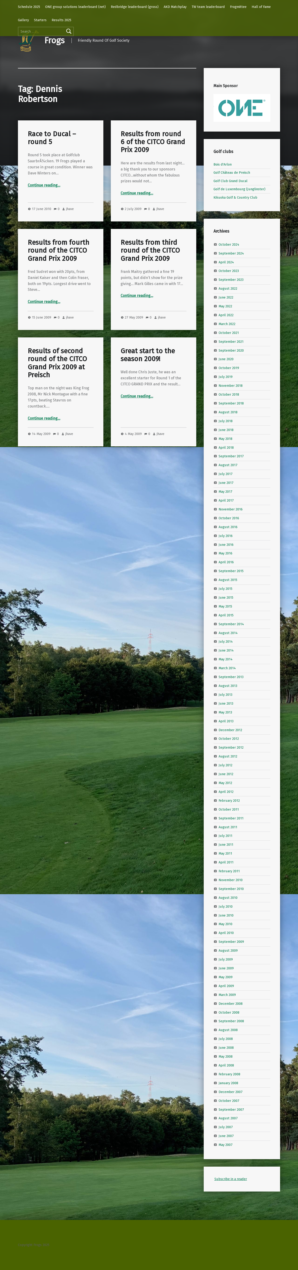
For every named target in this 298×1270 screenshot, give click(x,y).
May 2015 (225, 606)
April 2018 (226, 447)
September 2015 (231, 571)
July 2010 (226, 906)
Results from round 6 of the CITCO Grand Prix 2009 (153, 142)
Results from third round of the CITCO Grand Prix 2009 (150, 250)
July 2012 (225, 765)
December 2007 (231, 1092)
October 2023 (229, 271)
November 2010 (231, 880)
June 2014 (226, 650)
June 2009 (226, 968)
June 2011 (226, 844)
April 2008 (226, 1065)
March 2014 (227, 668)
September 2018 (231, 403)
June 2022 (226, 297)
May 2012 (225, 783)
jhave (70, 209)
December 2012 (230, 730)
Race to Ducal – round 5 (52, 138)
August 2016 (228, 527)
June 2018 (226, 430)
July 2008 (226, 1039)
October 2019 (229, 368)
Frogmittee (238, 7)
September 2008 (231, 1021)
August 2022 (228, 288)
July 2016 (226, 535)
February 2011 (229, 871)
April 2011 (226, 862)
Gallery (23, 20)
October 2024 (229, 244)
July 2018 (226, 421)
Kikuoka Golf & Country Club (235, 197)
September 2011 (231, 818)
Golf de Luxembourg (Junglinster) (239, 189)
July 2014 (226, 641)
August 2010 (228, 898)
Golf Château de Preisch (231, 172)
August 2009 (228, 950)
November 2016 (231, 509)
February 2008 (229, 1074)
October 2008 (229, 1012)
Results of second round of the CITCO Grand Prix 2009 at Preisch (57, 363)
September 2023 (231, 280)
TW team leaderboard (208, 7)
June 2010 (226, 915)
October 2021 (229, 333)
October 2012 (229, 739)
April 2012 (226, 792)
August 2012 (228, 756)
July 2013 (225, 695)
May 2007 (226, 1145)
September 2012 (231, 747)
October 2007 (229, 1100)
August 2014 (228, 633)
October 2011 (229, 809)
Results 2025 (61, 20)
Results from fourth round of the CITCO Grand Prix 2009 (58, 250)
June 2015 (226, 597)
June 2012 (226, 774)
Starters (40, 20)
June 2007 (226, 1136)
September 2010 (231, 889)
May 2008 (226, 1056)
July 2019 (226, 377)
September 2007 (231, 1109)
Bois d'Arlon (222, 164)
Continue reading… (44, 185)
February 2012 (229, 800)
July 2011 (225, 836)
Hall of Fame (261, 7)
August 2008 (228, 1030)
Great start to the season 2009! (148, 355)
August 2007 (228, 1118)
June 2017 (226, 483)
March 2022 (227, 324)
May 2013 (225, 712)
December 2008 (231, 1003)
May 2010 (225, 924)
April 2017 (226, 500)
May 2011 (225, 853)
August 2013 (228, 686)
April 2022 (226, 315)
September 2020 (231, 350)
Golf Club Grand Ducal (230, 181)
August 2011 (228, 827)
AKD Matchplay (175, 7)
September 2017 (231, 456)
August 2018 (228, 412)
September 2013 (231, 677)
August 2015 (228, 580)
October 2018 (229, 394)
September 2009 (231, 942)
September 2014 (231, 624)
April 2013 (226, 721)
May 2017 (225, 491)
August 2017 (228, 465)
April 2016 (226, 562)
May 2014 (226, 659)
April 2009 (226, 986)
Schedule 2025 (29, 7)
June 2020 (226, 359)
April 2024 (226, 262)
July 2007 (226, 1127)
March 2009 (227, 995)
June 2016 (226, 544)
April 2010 (226, 933)
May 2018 (225, 438)
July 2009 (226, 959)
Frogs (54, 40)
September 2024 (231, 253)
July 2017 (226, 474)
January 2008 (228, 1083)
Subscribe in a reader (230, 1179)
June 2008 (226, 1048)
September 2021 (231, 341)
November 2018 (231, 386)
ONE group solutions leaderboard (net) (75, 7)
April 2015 (226, 615)
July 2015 (225, 589)
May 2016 (225, 553)
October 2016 (229, 518)
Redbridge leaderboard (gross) (135, 7)
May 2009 (226, 977)
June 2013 (226, 703)
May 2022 (225, 306)
